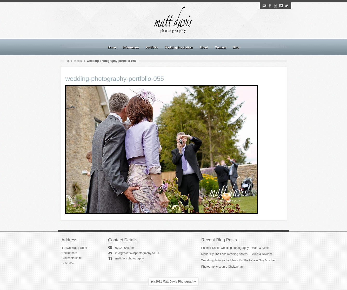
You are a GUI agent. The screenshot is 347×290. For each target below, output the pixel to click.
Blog (236, 47)
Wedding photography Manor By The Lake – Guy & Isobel (238, 260)
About (204, 47)
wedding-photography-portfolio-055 (114, 78)
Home (112, 47)
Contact (220, 47)
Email (264, 5)
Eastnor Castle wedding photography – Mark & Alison (235, 248)
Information (131, 47)
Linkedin (281, 5)
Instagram (275, 5)
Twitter (286, 5)
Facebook (269, 5)
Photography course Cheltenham (222, 266)
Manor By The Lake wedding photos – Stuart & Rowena (237, 254)
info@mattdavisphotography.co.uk (137, 253)
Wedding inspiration (179, 47)
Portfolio (152, 47)
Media (78, 61)
